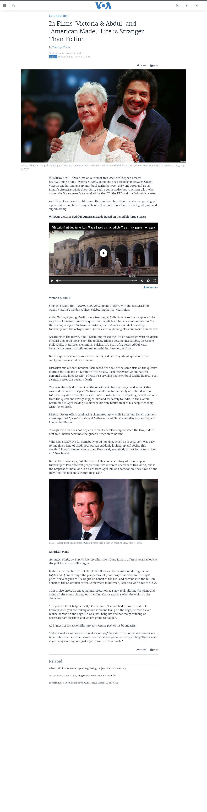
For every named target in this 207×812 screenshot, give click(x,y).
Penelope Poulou (61, 47)
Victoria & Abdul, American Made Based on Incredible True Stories (94, 227)
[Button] (141, 65)
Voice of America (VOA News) (71, 232)
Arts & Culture (59, 16)
